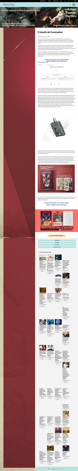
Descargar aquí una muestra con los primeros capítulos (56, 59)
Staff (49, 468)
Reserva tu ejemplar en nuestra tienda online (57, 61)
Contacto (53, 468)
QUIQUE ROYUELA (45, 62)
